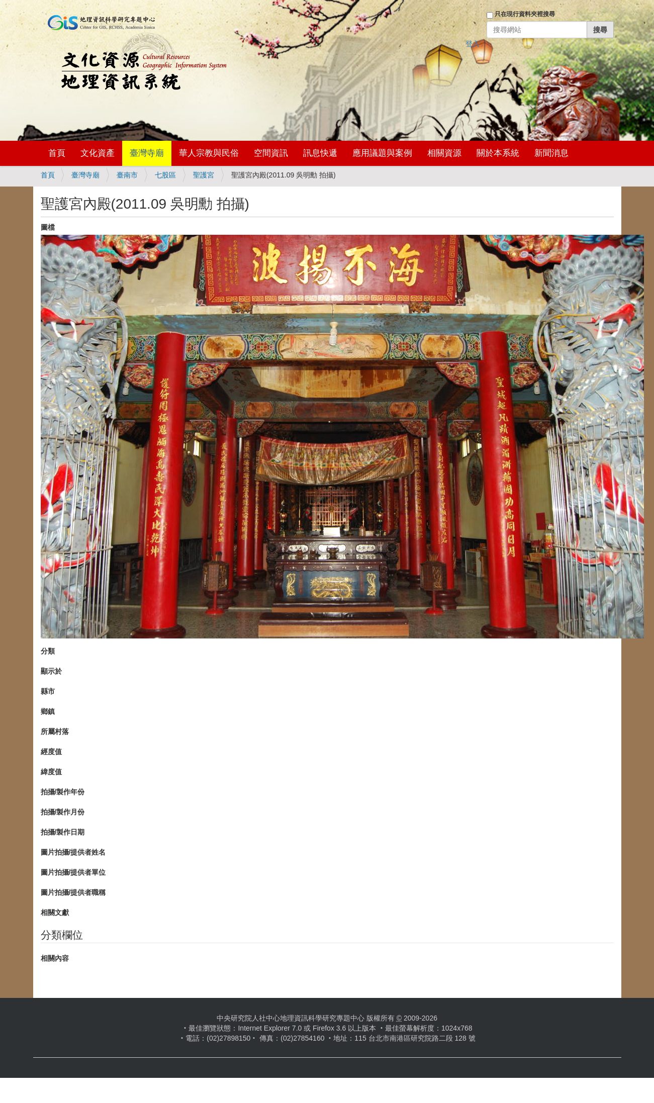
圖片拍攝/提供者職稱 (73, 892)
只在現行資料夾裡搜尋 (525, 14)
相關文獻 (55, 912)
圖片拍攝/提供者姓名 (73, 852)
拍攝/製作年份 (63, 792)
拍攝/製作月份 (63, 812)
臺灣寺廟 (147, 153)
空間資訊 (271, 153)
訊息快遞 (320, 153)
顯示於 (51, 671)
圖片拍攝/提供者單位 (73, 872)
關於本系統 (498, 153)
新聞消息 (551, 153)
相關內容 (55, 958)
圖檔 (48, 227)
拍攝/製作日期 (63, 832)
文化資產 (97, 153)
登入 (472, 44)
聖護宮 (203, 175)
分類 (48, 651)
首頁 (56, 153)
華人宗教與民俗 (209, 153)
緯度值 (51, 772)
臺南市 (127, 175)
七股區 (165, 175)
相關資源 (444, 153)
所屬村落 (55, 731)
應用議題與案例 (382, 153)
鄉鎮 (48, 711)
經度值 (51, 752)
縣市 (48, 691)
